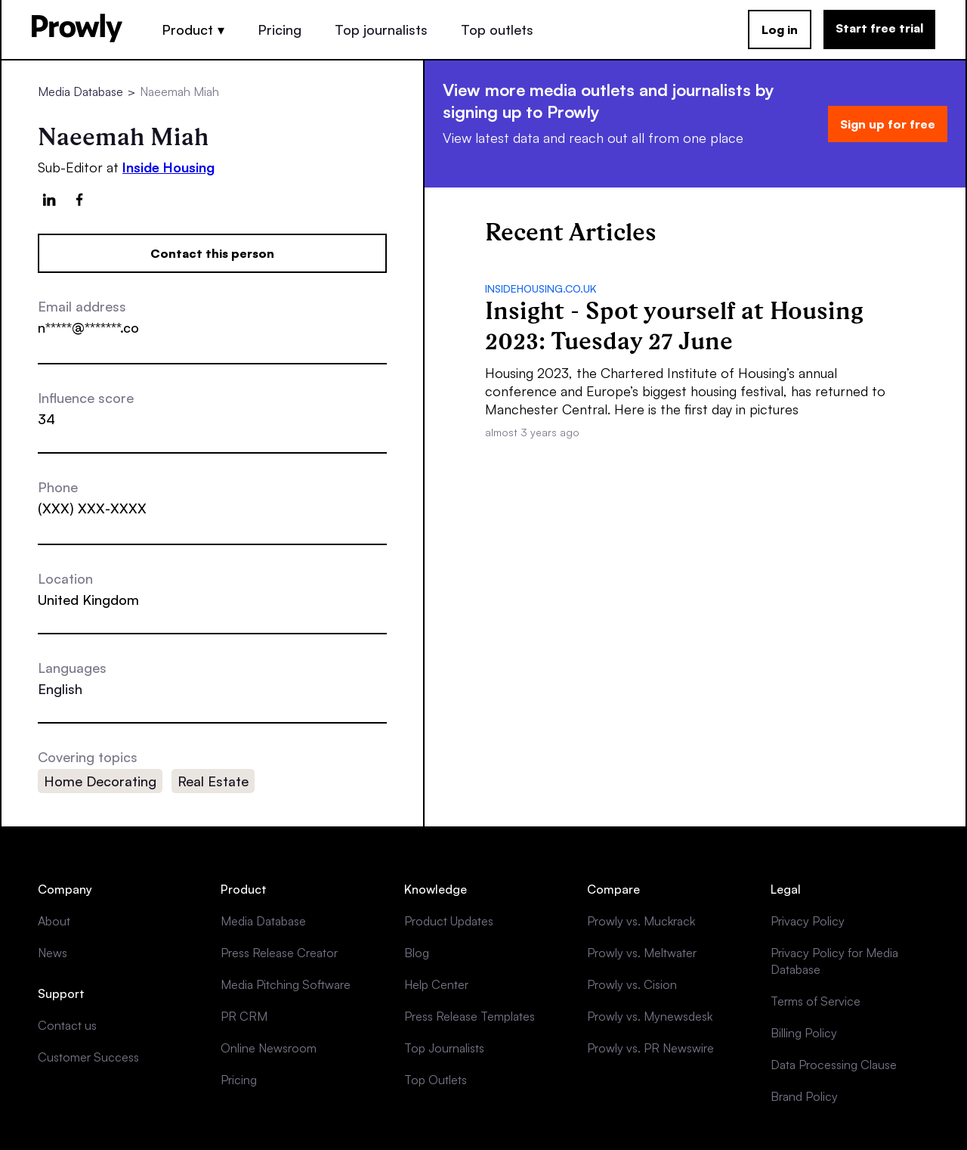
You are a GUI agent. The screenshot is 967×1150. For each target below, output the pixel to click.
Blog (416, 952)
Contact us (67, 1025)
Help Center (436, 984)
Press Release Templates (469, 1016)
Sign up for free (887, 124)
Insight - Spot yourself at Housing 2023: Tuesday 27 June (674, 325)
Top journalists (381, 29)
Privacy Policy (808, 920)
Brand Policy (804, 1096)
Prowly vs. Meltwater (642, 952)
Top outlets (497, 29)
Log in (780, 29)
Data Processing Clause (834, 1064)
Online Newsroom (269, 1047)
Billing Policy (804, 1032)
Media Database (80, 91)
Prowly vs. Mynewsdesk (649, 1016)
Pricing (279, 29)
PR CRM (244, 1016)
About (54, 920)
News (52, 952)
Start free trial (879, 28)
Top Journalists (444, 1047)
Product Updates (448, 920)
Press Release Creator (279, 952)
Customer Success (88, 1057)
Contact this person (212, 253)
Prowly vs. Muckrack (641, 920)
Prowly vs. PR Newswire (650, 1047)
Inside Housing (168, 167)
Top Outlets (435, 1079)
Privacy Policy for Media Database (834, 961)
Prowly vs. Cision (632, 984)
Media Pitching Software (286, 984)
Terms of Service (815, 1001)
